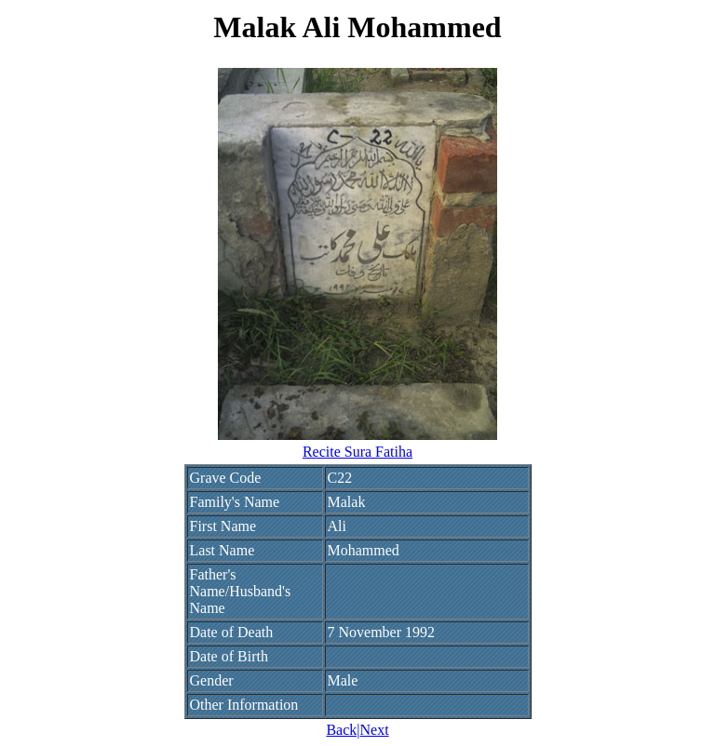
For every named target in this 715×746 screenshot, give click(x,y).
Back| (342, 730)
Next (373, 730)
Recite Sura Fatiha (357, 452)
